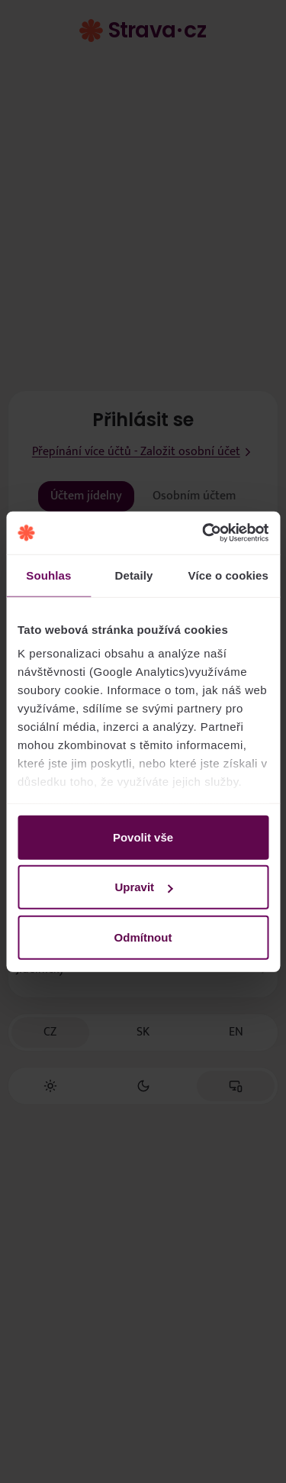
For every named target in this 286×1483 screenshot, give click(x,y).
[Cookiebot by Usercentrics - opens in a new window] (203, 533)
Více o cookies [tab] (228, 574)
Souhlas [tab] (48, 574)
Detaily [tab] (134, 574)
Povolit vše (143, 836)
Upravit (143, 886)
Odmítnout (143, 936)
